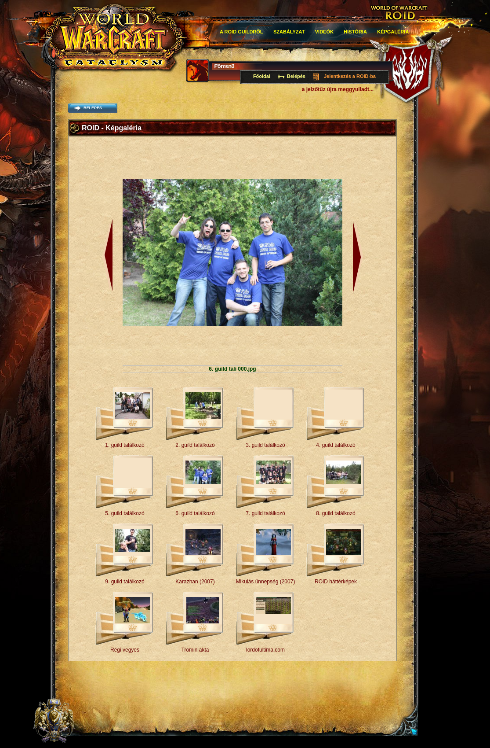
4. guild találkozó (335, 445)
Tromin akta (195, 650)
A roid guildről (241, 31)
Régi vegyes (124, 650)
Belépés (296, 76)
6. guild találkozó (194, 513)
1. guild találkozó (124, 445)
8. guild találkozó (335, 513)
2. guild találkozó (194, 445)
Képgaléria (393, 31)
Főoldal (261, 76)
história (355, 31)
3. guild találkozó (265, 445)
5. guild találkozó (124, 513)
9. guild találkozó (124, 582)
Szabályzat (289, 31)
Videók (324, 31)
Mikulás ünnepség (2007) (265, 582)
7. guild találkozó (265, 513)
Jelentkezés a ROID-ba (350, 76)
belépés (92, 108)
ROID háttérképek (336, 582)
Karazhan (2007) (194, 582)
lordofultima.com (265, 650)
